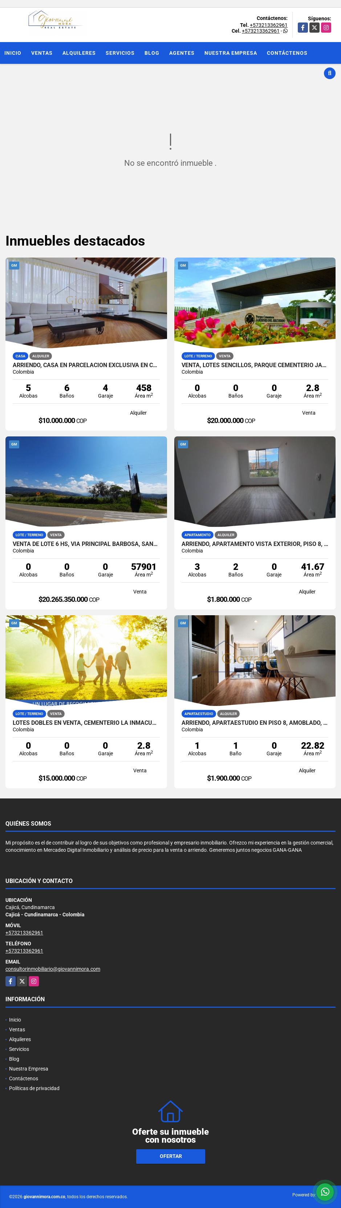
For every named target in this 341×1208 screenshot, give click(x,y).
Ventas (42, 53)
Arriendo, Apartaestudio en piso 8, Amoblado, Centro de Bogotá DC (255, 723)
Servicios (120, 53)
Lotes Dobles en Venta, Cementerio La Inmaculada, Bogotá (86, 723)
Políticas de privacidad (34, 1088)
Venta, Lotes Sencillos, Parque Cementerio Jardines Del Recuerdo (255, 365)
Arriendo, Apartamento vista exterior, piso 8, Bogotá (255, 544)
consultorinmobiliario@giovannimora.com (52, 969)
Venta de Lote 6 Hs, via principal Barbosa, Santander (86, 544)
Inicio (12, 53)
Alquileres (79, 53)
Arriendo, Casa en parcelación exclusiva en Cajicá (86, 365)
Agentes (182, 53)
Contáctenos (287, 53)
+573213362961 (269, 25)
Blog (152, 53)
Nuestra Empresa (230, 53)
